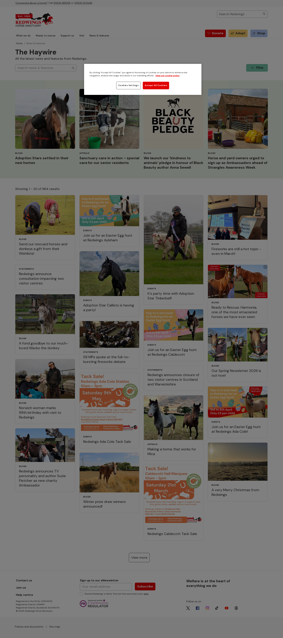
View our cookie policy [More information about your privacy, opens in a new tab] (167, 75)
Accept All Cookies (156, 85)
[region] (142, 79)
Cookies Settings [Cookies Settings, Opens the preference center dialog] (128, 85)
